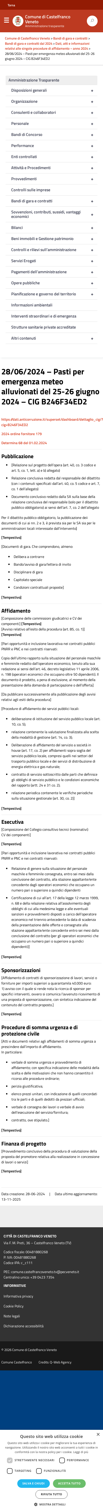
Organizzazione (54, 101)
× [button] (98, 1434)
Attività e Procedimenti (54, 167)
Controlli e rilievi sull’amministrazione (54, 249)
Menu (6, 21)
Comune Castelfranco (16, 1362)
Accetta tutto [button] (69, 1483)
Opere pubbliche (54, 283)
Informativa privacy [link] (18, 1296)
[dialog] (51, 1471)
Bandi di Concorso (54, 134)
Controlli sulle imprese (30, 190)
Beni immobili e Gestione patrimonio (54, 238)
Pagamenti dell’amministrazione (54, 271)
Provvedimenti (54, 178)
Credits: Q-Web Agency (55, 1362)
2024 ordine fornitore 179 (21, 433)
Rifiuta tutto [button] (51, 1494)
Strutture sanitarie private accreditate (43, 327)
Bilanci (54, 227)
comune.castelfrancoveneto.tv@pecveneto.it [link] (45, 1271)
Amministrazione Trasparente (34, 80)
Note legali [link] (12, 1316)
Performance (54, 145)
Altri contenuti (54, 338)
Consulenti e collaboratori (54, 112)
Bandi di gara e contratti (54, 201)
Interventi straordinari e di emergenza (43, 316)
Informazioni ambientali (31, 305)
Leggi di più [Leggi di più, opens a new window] (80, 1452)
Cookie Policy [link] (14, 1306)
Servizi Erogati (54, 260)
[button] (51, 1504)
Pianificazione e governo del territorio (54, 294)
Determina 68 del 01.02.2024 (24, 443)
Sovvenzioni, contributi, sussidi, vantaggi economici (54, 214)
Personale (54, 123)
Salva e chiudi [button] (33, 1483)
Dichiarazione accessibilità (24, 1326)
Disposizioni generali (54, 90)
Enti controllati (54, 156)
